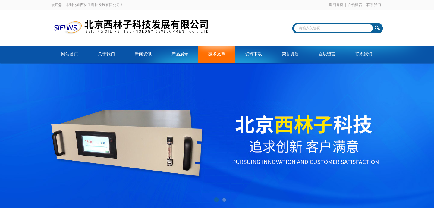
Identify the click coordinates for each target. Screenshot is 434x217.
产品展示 (179, 54)
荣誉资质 (290, 54)
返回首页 (336, 5)
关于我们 (106, 54)
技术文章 (216, 54)
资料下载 (253, 54)
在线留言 (355, 5)
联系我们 (373, 5)
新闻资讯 (143, 54)
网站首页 (69, 54)
